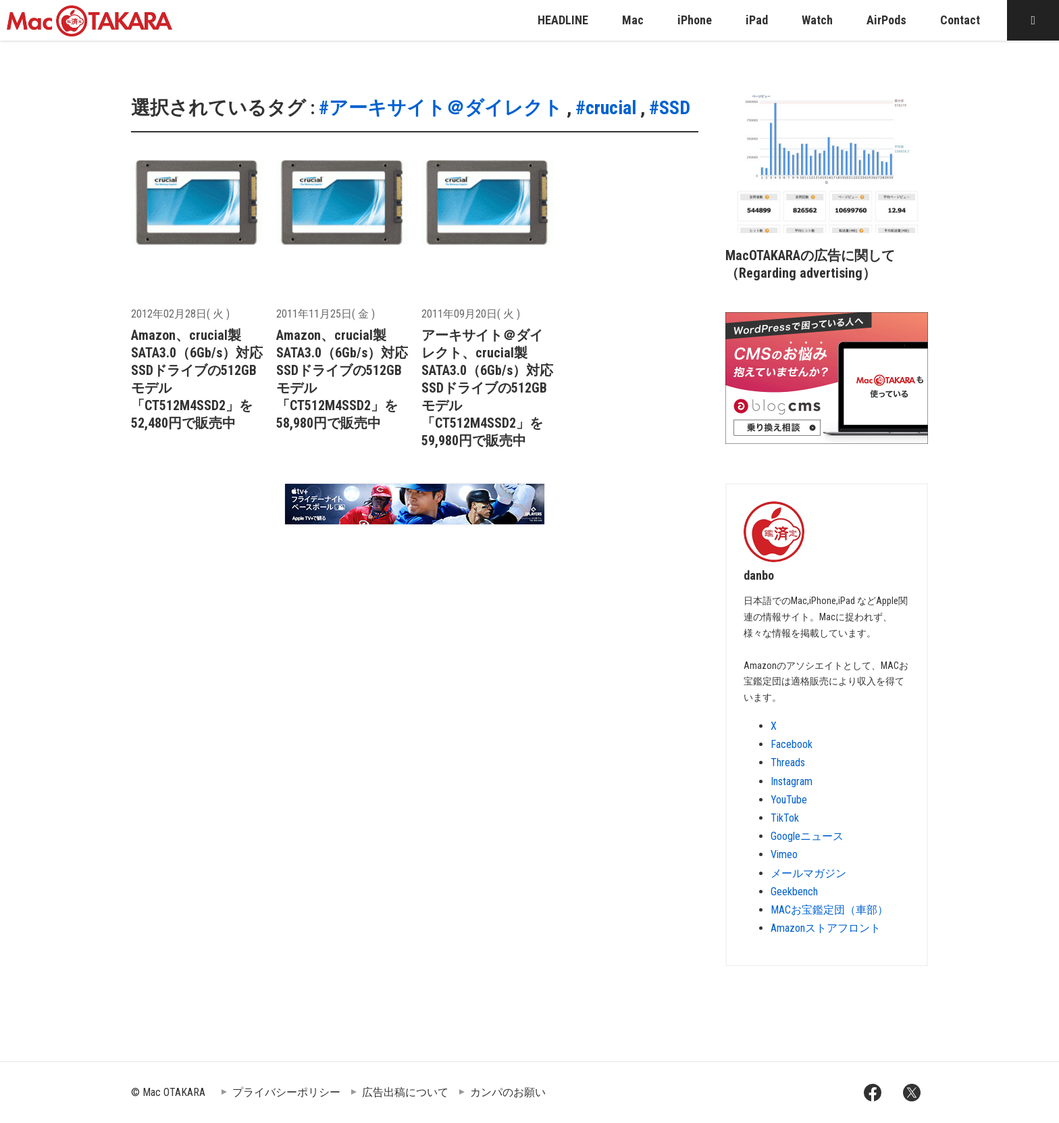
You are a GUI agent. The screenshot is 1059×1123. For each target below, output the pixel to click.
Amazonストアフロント (826, 928)
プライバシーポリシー (286, 1092)
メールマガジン (808, 873)
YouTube (789, 799)
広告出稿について (405, 1092)
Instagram (791, 781)
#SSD (669, 108)
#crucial (605, 108)
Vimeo (784, 854)
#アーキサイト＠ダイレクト (441, 108)
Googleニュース (807, 836)
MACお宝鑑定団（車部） (829, 909)
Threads (788, 762)
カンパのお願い (508, 1092)
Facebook (791, 744)
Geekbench (794, 891)
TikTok (785, 818)
